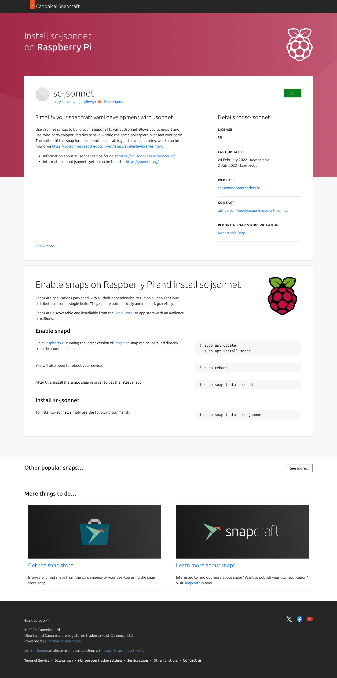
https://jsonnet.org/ (142, 161)
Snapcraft (121, 650)
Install (292, 93)
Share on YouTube (310, 619)
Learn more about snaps (205, 565)
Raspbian (121, 343)
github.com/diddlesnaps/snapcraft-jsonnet (253, 210)
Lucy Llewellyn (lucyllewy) (75, 102)
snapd (108, 650)
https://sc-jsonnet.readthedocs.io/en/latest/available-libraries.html (107, 146)
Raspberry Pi (54, 343)
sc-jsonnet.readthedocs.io (239, 188)
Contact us (192, 660)
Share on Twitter (289, 619)
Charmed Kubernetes (63, 641)
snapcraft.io (194, 583)
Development (115, 102)
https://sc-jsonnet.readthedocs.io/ (147, 156)
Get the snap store (50, 565)
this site (139, 650)
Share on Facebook (299, 619)
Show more (45, 246)
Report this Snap (231, 233)
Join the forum (35, 650)
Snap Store (123, 313)
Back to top (36, 620)
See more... (299, 468)
